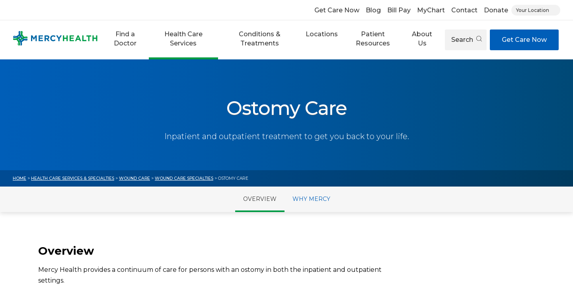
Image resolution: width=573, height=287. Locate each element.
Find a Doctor (125, 38)
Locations (322, 34)
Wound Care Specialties (184, 178)
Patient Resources (373, 38)
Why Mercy (311, 198)
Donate (496, 10)
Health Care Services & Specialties (72, 178)
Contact (464, 10)
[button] (125, 39)
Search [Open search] (466, 39)
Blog (373, 10)
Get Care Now (336, 10)
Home (19, 178)
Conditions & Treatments (260, 38)
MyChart (431, 10)
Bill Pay (399, 10)
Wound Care (134, 178)
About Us (422, 38)
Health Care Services (183, 38)
